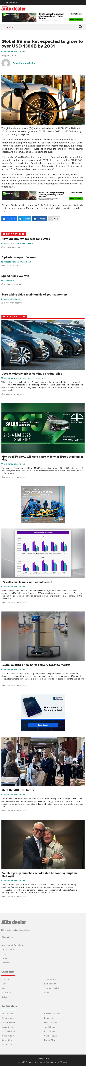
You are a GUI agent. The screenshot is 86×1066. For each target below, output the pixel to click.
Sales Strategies (12, 299)
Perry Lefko (49, 1018)
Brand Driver (50, 984)
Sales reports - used (36, 378)
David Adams (13, 266)
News (22, 51)
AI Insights (9, 280)
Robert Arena (13, 247)
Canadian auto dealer (24, 63)
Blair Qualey (49, 1031)
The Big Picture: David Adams (17, 262)
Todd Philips (49, 1027)
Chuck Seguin (50, 1036)
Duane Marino (50, 1023)
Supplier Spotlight (52, 988)
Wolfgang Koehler (52, 1014)
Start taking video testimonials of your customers (34, 294)
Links (3, 954)
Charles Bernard (8, 1023)
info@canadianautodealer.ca (17, 930)
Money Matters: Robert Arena (18, 243)
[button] (10, 27)
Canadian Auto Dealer (15, 394)
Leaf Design (62, 1062)
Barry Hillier (6, 1040)
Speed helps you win (15, 276)
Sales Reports (50, 979)
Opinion (5, 997)
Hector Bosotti (14, 303)
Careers (5, 958)
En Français (11, 2)
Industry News (11, 51)
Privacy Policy (43, 1058)
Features (5, 984)
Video (46, 993)
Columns (5, 979)
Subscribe (5, 963)
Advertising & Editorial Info (13, 945)
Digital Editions (8, 949)
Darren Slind (49, 1040)
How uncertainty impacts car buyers (25, 239)
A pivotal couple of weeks (18, 257)
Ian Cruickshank (15, 284)
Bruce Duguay (7, 1036)
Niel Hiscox (6, 1045)
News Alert (6, 993)
